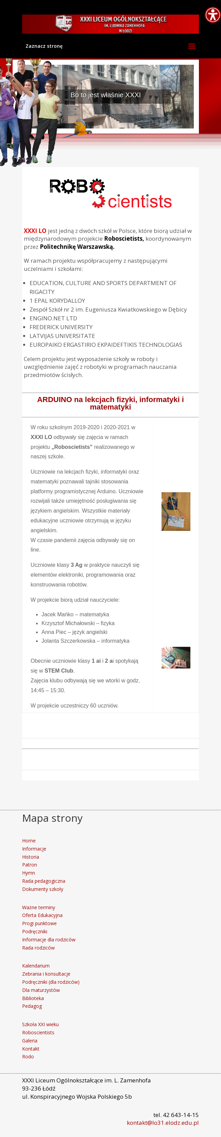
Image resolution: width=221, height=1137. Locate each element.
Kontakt (30, 1048)
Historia (30, 857)
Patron (29, 864)
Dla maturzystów (41, 990)
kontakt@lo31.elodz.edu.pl (163, 1122)
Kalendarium (36, 965)
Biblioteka (33, 998)
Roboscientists (38, 1032)
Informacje (34, 848)
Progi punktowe (39, 923)
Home (29, 840)
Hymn (28, 873)
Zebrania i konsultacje (46, 974)
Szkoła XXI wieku (40, 1024)
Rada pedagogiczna (43, 881)
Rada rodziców (38, 947)
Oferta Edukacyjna (42, 915)
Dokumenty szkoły (42, 889)
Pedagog (32, 1006)
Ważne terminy (38, 907)
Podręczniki (34, 931)
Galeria (29, 1040)
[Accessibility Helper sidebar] (213, 15)
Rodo (28, 1056)
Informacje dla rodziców (48, 939)
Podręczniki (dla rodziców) (51, 982)
